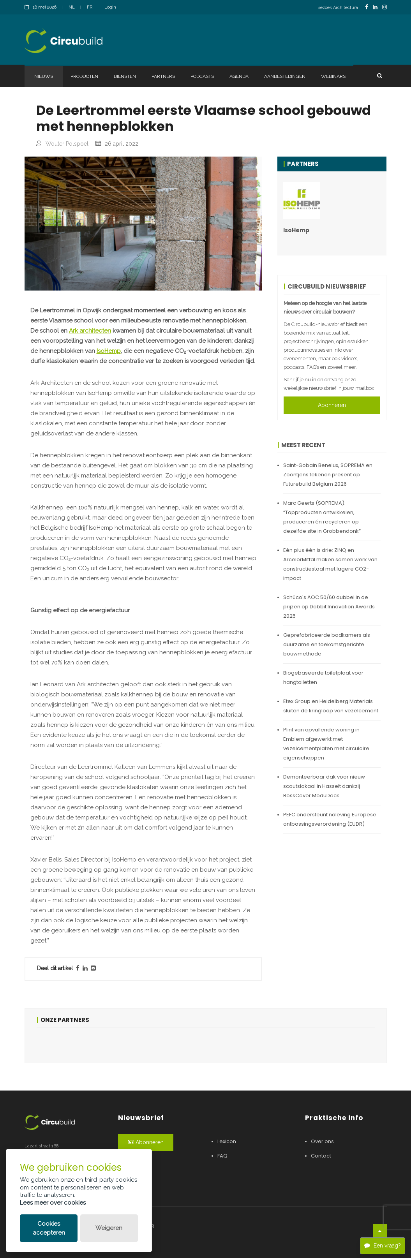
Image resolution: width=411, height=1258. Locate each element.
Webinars (333, 76)
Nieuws (43, 76)
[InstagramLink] (384, 7)
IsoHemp (109, 350)
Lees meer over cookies (53, 1202)
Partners (163, 76)
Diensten (125, 76)
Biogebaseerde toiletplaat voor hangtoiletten (323, 677)
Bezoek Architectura (338, 7)
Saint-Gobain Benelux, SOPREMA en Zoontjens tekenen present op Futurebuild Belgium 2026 (327, 475)
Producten (84, 76)
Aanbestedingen (284, 76)
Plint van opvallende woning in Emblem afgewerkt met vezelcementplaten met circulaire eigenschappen (326, 743)
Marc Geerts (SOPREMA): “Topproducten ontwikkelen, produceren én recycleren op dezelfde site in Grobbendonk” (322, 517)
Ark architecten (90, 330)
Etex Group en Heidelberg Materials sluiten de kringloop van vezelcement (330, 706)
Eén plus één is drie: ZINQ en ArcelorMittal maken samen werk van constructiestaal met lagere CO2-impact (330, 564)
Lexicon (226, 1141)
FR (89, 7)
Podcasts (202, 76)
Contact (321, 1155)
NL (72, 7)
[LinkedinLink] (375, 7)
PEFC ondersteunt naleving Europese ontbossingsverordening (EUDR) (329, 819)
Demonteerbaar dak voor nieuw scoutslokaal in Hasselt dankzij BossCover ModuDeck (324, 786)
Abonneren (332, 405)
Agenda (239, 76)
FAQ (222, 1155)
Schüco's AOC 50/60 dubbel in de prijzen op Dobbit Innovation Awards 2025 (329, 607)
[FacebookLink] (366, 7)
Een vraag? (382, 1245)
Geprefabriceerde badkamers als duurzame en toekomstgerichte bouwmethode (326, 644)
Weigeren (108, 1228)
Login (110, 7)
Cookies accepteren (49, 1228)
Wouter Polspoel (67, 144)
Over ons (322, 1141)
